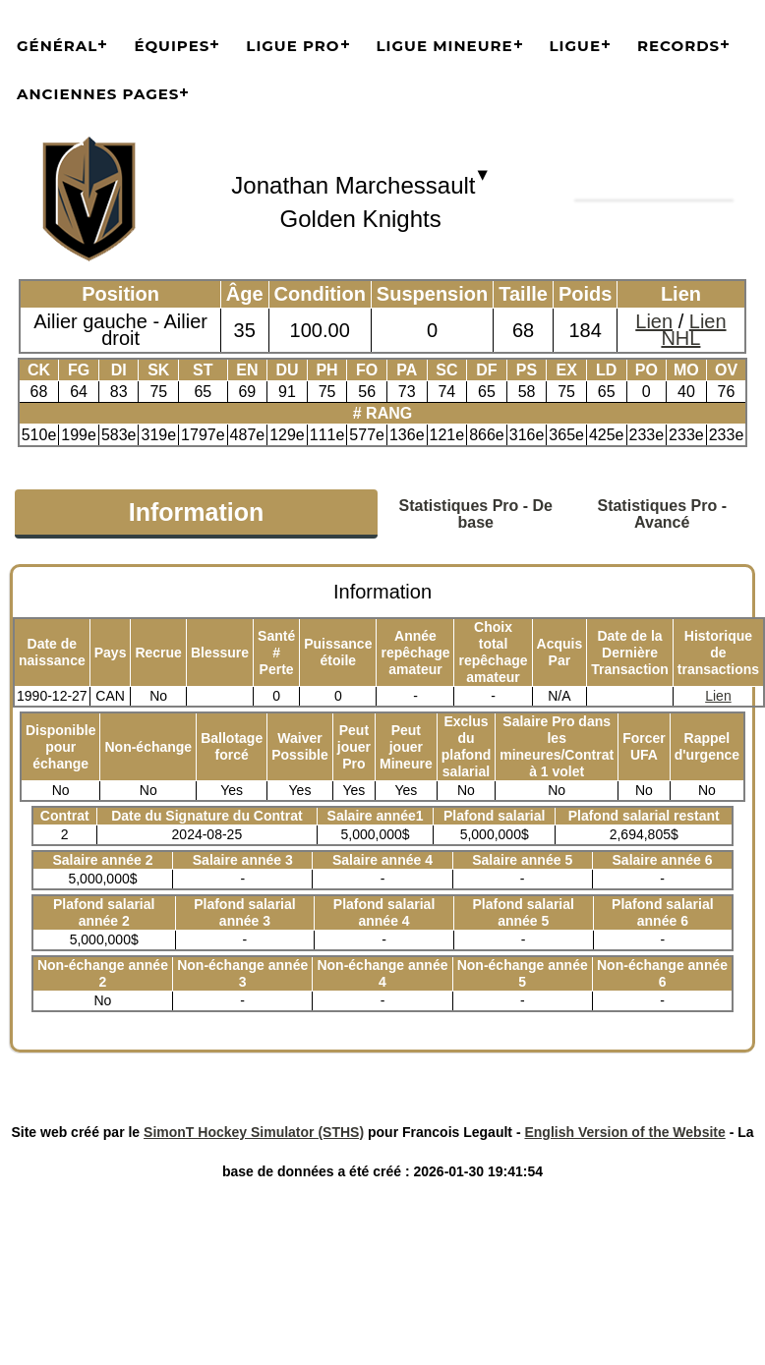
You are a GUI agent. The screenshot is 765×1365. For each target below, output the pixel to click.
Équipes (171, 45)
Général (57, 45)
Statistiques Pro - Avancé (662, 514)
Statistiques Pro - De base (476, 514)
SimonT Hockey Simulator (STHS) (254, 1132)
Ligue (575, 45)
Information (197, 512)
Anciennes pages (98, 94)
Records (678, 45)
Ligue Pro (292, 45)
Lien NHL (693, 330)
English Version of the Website (624, 1132)
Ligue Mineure (445, 45)
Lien (654, 321)
